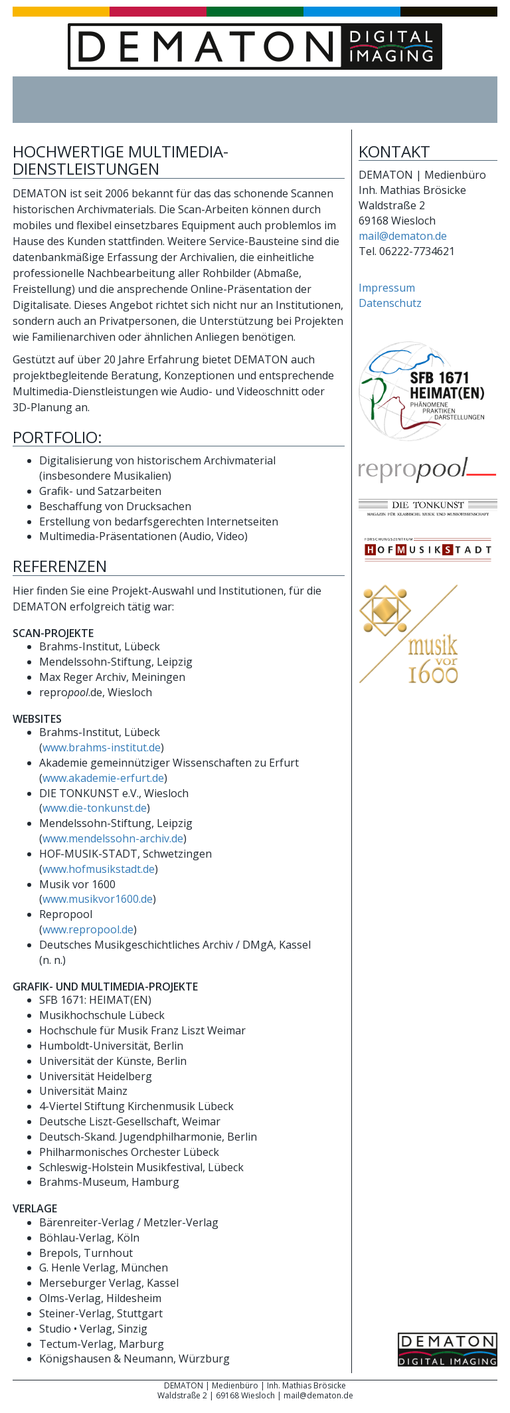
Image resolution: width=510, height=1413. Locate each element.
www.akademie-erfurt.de (103, 778)
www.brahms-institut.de (101, 747)
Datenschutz (390, 303)
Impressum (387, 287)
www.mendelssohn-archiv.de (112, 838)
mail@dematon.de (403, 236)
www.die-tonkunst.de (94, 808)
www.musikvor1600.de (97, 899)
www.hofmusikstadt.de (98, 869)
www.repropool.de (87, 929)
